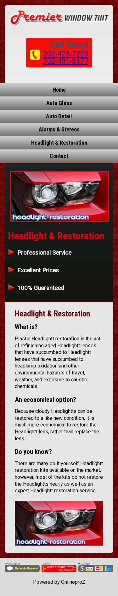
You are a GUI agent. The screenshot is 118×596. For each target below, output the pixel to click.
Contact (59, 156)
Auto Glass (59, 103)
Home (59, 89)
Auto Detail (59, 116)
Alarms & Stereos (59, 129)
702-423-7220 (65, 54)
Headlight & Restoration (59, 142)
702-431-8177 (65, 61)
